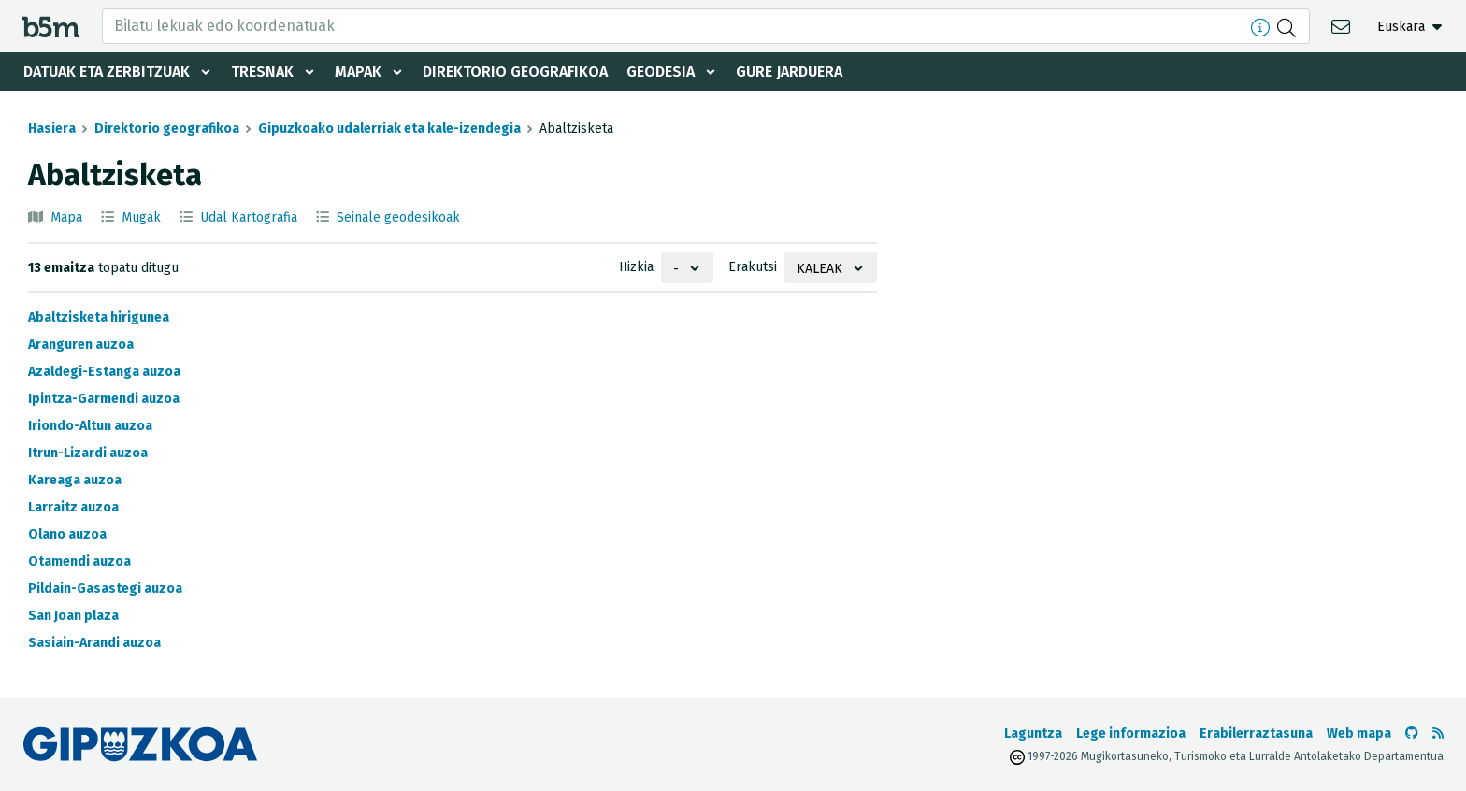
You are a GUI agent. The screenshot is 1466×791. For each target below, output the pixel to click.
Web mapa (1359, 733)
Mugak (141, 217)
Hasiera (52, 129)
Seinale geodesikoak (398, 217)
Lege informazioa (1131, 733)
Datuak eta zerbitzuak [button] (106, 71)
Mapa (66, 217)
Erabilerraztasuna (1256, 733)
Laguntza (1033, 733)
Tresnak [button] (262, 71)
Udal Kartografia (248, 217)
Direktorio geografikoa (515, 71)
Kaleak (819, 269)
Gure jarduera (789, 71)
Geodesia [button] (660, 71)
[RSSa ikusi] (1438, 733)
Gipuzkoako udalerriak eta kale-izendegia (389, 129)
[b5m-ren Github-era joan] (1411, 733)
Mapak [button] (358, 71)
